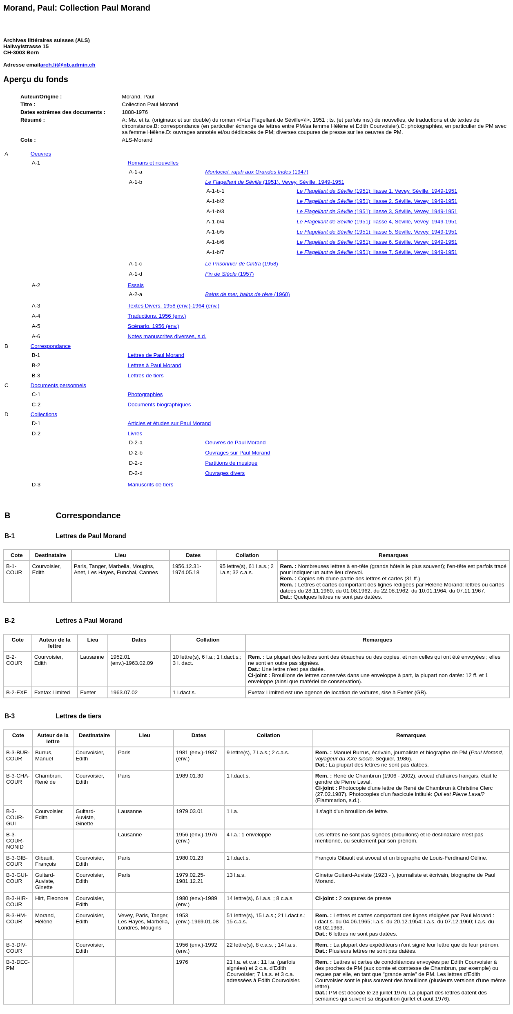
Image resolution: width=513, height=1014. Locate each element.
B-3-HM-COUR (16, 918)
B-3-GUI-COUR (17, 878)
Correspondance (51, 346)
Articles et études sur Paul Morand (169, 423)
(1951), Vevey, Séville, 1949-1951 (274, 182)
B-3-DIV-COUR (16, 948)
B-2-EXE (16, 692)
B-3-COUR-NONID (15, 840)
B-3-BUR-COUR (18, 755)
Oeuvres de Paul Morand (235, 442)
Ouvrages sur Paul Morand (237, 453)
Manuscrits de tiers (151, 484)
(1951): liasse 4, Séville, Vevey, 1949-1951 (377, 221)
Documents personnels (58, 385)
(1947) (256, 172)
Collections (44, 414)
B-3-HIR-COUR (17, 901)
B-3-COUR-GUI (15, 817)
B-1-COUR (14, 569)
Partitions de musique (231, 463)
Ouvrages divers (225, 473)
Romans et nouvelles (153, 163)
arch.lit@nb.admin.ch (67, 65)
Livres (135, 433)
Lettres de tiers (146, 375)
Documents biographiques (159, 404)
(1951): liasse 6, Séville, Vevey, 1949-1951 (377, 242)
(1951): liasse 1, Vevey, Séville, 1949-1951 (377, 191)
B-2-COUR (14, 660)
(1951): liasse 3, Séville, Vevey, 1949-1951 (377, 211)
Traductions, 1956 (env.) (157, 316)
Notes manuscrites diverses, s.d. (167, 336)
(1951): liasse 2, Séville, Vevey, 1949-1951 (377, 201)
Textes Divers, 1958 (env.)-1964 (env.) (174, 306)
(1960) (247, 294)
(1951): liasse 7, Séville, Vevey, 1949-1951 (377, 252)
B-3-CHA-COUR (18, 779)
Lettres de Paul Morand (156, 355)
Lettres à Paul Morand (154, 365)
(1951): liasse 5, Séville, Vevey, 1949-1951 (377, 232)
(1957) (229, 274)
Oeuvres (41, 154)
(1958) (241, 264)
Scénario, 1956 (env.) (153, 326)
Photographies (145, 394)
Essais (136, 285)
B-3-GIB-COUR (17, 861)
